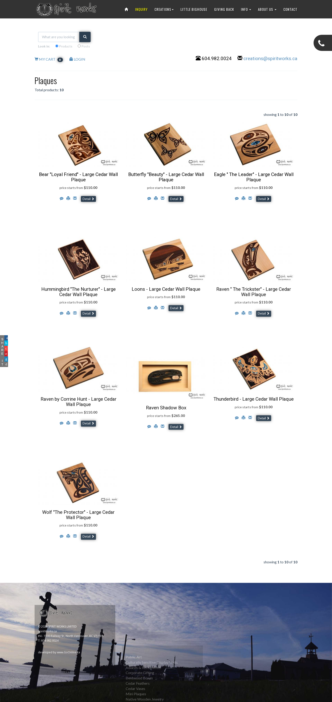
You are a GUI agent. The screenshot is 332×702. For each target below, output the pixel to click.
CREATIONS (164, 9)
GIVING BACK (224, 9)
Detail (88, 199)
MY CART (49, 59)
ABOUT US (267, 9)
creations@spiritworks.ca (270, 58)
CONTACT (290, 9)
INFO (246, 9)
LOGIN (77, 59)
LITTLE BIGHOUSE (194, 9)
